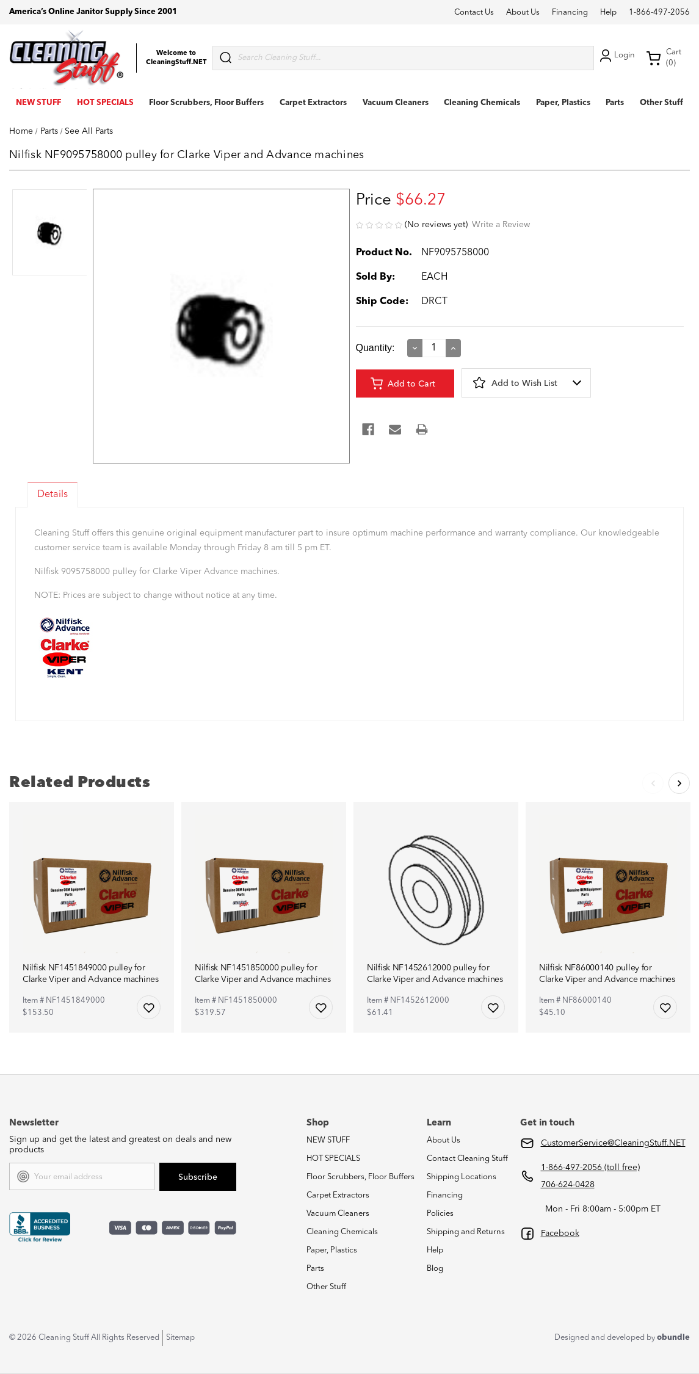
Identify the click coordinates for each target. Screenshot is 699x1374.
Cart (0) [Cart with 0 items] (663, 57)
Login (616, 55)
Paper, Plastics (563, 103)
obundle (673, 1338)
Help (608, 12)
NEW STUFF (38, 103)
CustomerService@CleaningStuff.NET (613, 1143)
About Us (523, 12)
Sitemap (180, 1338)
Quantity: (375, 348)
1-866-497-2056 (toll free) (590, 1167)
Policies (440, 1214)
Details (52, 495)
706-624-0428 (568, 1184)
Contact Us (474, 12)
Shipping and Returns (466, 1232)
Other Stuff (661, 103)
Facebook (560, 1233)
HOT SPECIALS (105, 103)
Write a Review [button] (501, 224)
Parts (615, 103)
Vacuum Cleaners (396, 103)
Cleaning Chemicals (482, 103)
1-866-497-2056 (659, 12)
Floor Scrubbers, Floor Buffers (206, 103)
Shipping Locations (461, 1177)
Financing (570, 12)
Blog (435, 1269)
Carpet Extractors (313, 103)
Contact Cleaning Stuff (467, 1159)
